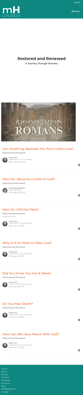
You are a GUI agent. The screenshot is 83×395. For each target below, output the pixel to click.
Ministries (5, 380)
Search (77, 2)
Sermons (5, 383)
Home (4, 369)
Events (4, 374)
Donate (4, 392)
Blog (3, 386)
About (4, 371)
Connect (5, 377)
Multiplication (9, 389)
